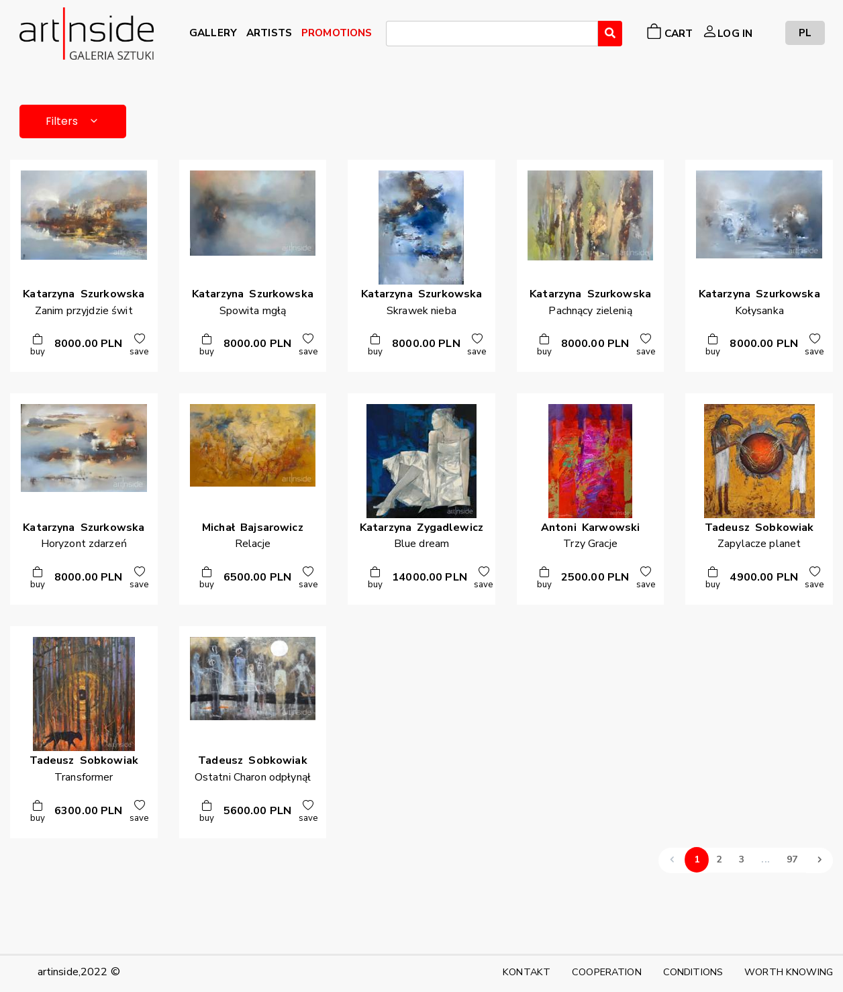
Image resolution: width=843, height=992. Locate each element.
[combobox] (492, 33)
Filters (73, 121)
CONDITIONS (693, 972)
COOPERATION (607, 972)
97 (792, 860)
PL (805, 33)
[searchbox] (394, 35)
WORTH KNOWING (788, 972)
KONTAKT (526, 972)
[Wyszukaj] (610, 33)
